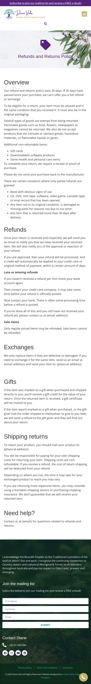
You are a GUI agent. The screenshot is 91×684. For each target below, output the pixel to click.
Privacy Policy (25, 667)
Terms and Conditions (47, 667)
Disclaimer (67, 667)
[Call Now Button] (83, 677)
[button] (84, 14)
